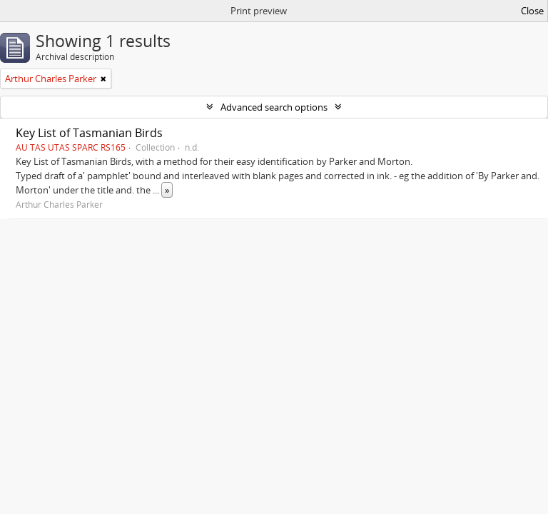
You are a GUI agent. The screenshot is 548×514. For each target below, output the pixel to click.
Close (532, 10)
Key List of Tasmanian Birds (89, 133)
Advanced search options (274, 107)
